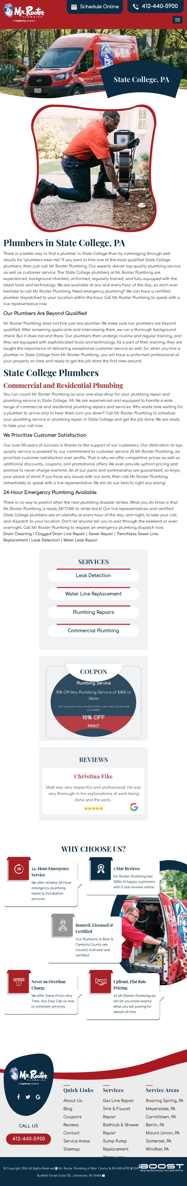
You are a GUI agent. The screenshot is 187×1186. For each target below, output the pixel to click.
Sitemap (71, 1149)
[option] (93, 685)
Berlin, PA (155, 1125)
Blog (67, 1109)
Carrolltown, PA (161, 1117)
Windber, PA (157, 1149)
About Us (72, 1101)
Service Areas (76, 1141)
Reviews (70, 1125)
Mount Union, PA (163, 1133)
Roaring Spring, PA (164, 1101)
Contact (71, 1133)
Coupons (72, 1117)
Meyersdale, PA (160, 1109)
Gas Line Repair (118, 1101)
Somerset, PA (158, 1141)
